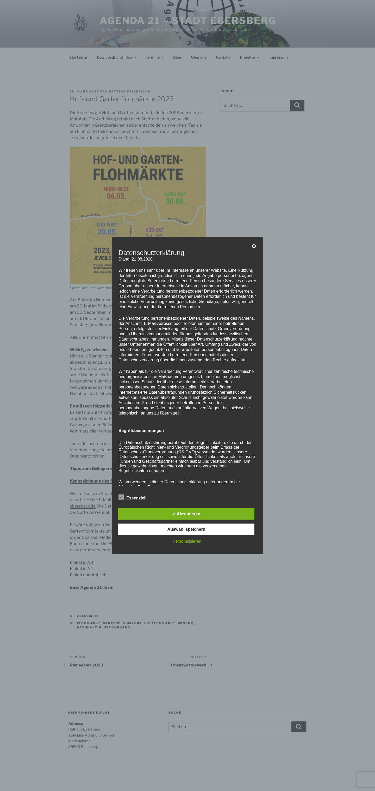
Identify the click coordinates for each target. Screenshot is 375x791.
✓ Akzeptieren (186, 513)
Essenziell (132, 497)
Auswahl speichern (186, 529)
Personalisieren (187, 541)
